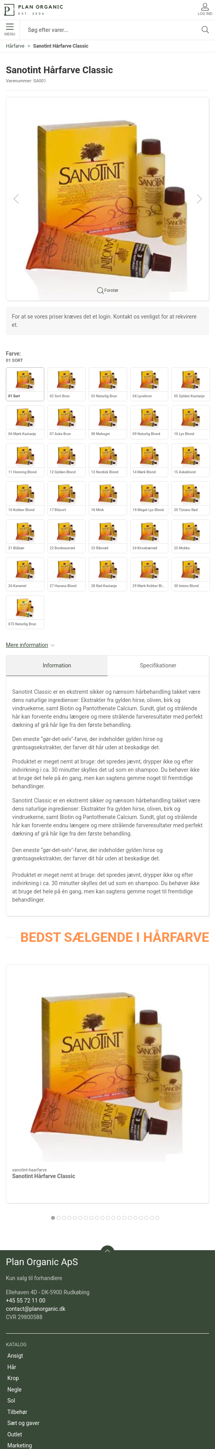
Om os (15, 1397)
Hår (11, 1262)
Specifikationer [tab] (158, 665)
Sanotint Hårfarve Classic (43, 1071)
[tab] (80, 1113)
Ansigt (15, 1250)
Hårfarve (15, 46)
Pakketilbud (21, 1363)
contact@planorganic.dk (36, 1204)
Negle (14, 1284)
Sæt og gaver (23, 1318)
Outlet (14, 1329)
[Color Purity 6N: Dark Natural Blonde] (160, 1014)
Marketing (19, 1340)
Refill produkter (25, 1352)
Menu (9, 30)
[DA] (33, 10)
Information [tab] (57, 665)
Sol (11, 1295)
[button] (107, 198)
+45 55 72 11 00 (26, 1195)
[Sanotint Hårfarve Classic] (55, 1014)
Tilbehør (17, 1307)
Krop (13, 1273)
